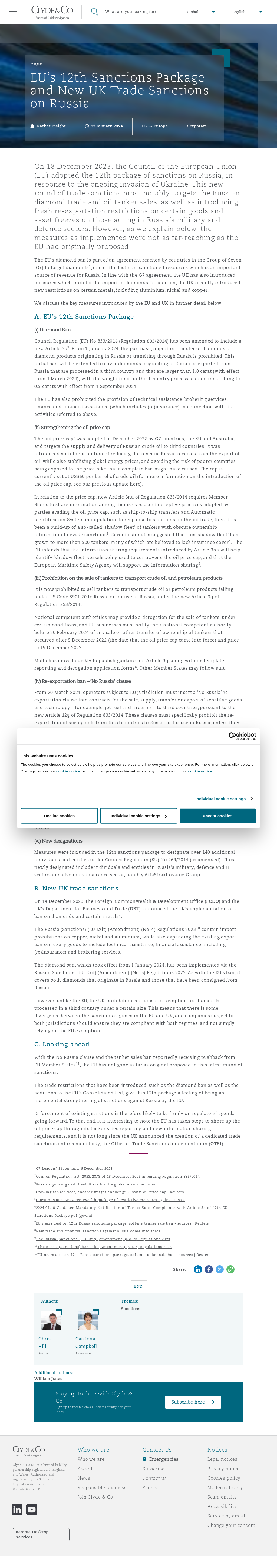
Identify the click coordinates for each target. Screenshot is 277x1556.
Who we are (91, 1459)
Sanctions (130, 1308)
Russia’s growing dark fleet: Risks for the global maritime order (96, 1184)
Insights (36, 64)
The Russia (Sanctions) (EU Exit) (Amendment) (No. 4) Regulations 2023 (103, 1239)
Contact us (155, 1478)
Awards (86, 1468)
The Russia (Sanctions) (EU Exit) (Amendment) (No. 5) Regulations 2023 (104, 1247)
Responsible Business (102, 1487)
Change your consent (231, 1525)
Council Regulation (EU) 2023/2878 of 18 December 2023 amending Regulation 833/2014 (118, 1176)
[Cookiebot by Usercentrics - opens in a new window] (232, 736)
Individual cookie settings (221, 798)
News (84, 1478)
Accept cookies (217, 815)
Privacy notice (223, 1468)
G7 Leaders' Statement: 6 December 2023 (74, 1168)
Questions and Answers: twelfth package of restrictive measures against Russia (110, 1200)
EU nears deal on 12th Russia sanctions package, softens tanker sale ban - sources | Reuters (122, 1223)
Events (150, 1487)
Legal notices (222, 1459)
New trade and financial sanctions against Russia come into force (98, 1231)
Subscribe (154, 1469)
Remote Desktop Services (32, 1535)
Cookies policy (223, 1478)
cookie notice (68, 771)
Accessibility (222, 1506)
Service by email (226, 1515)
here (135, 484)
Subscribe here (188, 1402)
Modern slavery (225, 1487)
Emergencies (164, 1459)
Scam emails (221, 1497)
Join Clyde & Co (95, 1497)
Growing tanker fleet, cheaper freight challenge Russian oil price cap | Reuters (110, 1192)
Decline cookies (59, 815)
